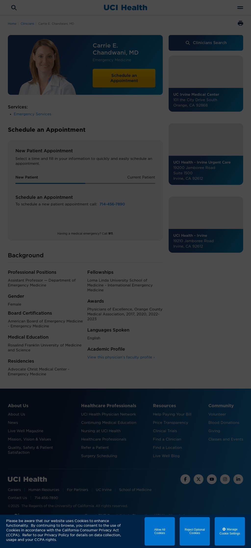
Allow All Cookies (159, 531)
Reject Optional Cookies (195, 531)
